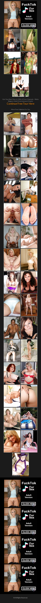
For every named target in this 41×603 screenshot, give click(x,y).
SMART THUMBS (24, 475)
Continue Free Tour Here (20, 103)
